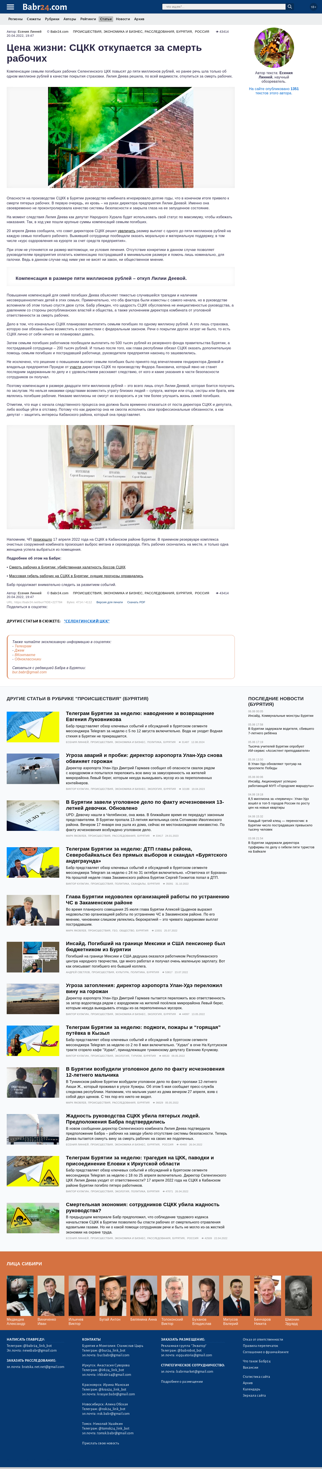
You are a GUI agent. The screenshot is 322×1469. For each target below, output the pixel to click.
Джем (19, 650)
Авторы (70, 19)
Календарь (251, 1389)
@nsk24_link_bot (112, 1409)
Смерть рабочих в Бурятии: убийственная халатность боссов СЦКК (67, 567)
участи (75, 367)
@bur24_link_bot (112, 1350)
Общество (126, 930)
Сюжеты (34, 19)
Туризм (136, 1055)
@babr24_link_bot (37, 1346)
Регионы (15, 19)
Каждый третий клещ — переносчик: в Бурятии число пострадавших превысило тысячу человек (280, 825)
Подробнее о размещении (182, 1381)
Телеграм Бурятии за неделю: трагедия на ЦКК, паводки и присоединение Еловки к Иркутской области (140, 1161)
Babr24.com (60, 31)
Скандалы (138, 883)
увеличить (127, 231)
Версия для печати (110, 602)
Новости (123, 19)
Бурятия (184, 31)
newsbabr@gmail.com (40, 1350)
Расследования (159, 31)
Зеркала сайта (254, 1395)
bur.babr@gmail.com (29, 672)
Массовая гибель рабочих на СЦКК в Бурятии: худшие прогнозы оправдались (76, 576)
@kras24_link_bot (112, 1389)
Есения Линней (30, 31)
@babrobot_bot (189, 1350)
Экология (155, 789)
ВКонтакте (25, 655)
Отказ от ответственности (263, 1339)
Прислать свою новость (100, 1443)
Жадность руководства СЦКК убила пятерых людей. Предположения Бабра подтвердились (133, 1119)
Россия (202, 31)
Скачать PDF (136, 602)
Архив (139, 19)
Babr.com (44, 7)
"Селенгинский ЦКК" (87, 621)
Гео (114, 930)
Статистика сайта (256, 1376)
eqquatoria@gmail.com (194, 1355)
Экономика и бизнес (123, 31)
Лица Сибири (24, 1263)
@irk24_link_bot (111, 1370)
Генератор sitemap (107, 1460)
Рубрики (52, 19)
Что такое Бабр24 (257, 1361)
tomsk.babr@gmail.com (115, 1433)
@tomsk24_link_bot (114, 1428)
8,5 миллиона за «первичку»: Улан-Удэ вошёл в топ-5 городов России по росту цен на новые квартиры (279, 803)
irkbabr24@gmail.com (114, 1374)
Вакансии (250, 1367)
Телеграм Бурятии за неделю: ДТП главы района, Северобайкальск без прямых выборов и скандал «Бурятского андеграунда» (146, 855)
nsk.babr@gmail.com (113, 1413)
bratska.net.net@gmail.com (43, 1367)
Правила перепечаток (260, 1346)
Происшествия (87, 31)
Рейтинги (88, 19)
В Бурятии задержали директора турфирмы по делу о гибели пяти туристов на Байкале (281, 847)
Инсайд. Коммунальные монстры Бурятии (281, 715)
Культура (122, 972)
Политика (154, 742)
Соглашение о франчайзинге (266, 1352)
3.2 (33, 1460)
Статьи (106, 19)
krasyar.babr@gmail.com (116, 1394)
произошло (42, 539)
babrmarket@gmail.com (194, 1371)
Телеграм (23, 646)
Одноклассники (28, 659)
